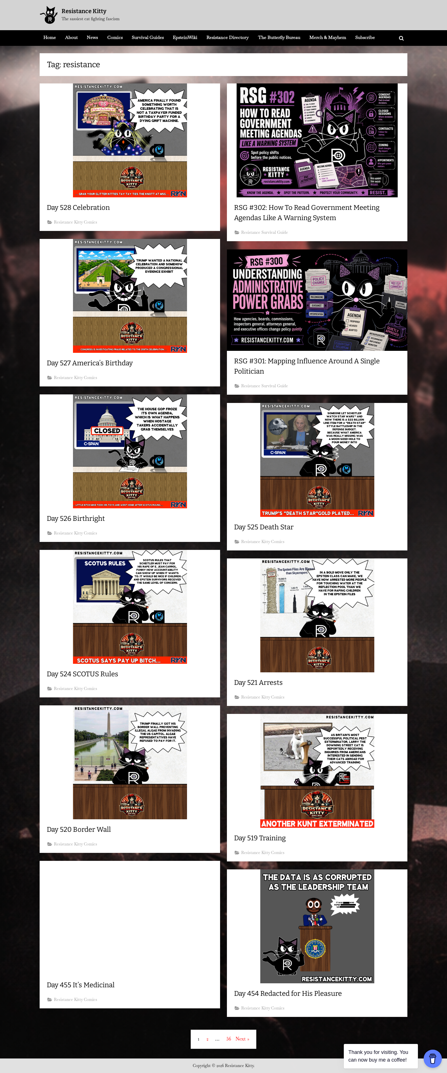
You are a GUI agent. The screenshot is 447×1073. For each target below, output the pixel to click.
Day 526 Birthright (77, 518)
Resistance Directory (227, 37)
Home (49, 37)
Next (240, 1039)
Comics (115, 37)
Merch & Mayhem (327, 37)
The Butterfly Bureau (279, 37)
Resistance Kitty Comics (76, 222)
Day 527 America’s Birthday (91, 363)
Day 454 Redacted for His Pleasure (291, 993)
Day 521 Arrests (259, 682)
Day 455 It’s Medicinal (83, 985)
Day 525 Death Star (265, 527)
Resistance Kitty (84, 11)
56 (228, 1039)
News (92, 37)
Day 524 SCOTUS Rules (84, 674)
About (71, 37)
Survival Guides (148, 37)
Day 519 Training (261, 838)
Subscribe (365, 37)
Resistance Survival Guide (265, 233)
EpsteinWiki (185, 37)
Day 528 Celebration (79, 207)
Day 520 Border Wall (80, 829)
